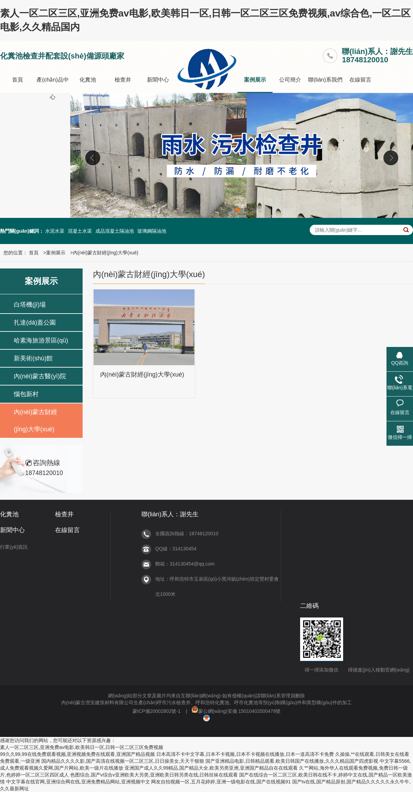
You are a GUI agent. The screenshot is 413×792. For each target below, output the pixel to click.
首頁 (17, 80)
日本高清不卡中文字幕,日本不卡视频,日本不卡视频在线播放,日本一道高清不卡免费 (245, 754)
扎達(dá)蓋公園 (35, 322)
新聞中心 (158, 80)
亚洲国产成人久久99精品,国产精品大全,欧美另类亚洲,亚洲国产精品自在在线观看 (211, 768)
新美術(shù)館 (33, 358)
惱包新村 (26, 394)
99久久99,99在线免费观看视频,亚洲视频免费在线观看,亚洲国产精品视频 (77, 754)
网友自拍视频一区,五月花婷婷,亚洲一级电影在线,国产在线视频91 (220, 781)
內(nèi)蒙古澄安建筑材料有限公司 (97, 702)
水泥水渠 (54, 231)
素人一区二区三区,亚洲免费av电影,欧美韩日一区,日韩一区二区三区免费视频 (81, 747)
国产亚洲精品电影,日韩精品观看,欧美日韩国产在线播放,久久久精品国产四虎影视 (291, 761)
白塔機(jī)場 (30, 304)
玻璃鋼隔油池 (151, 231)
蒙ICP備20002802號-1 (157, 711)
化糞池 (88, 80)
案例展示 (255, 80)
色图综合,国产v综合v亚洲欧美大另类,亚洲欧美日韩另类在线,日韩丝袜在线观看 (154, 775)
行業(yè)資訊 (14, 547)
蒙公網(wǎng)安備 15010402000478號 (236, 711)
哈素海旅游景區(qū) (41, 340)
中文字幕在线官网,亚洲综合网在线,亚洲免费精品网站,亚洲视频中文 (78, 781)
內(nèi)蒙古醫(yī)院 (40, 376)
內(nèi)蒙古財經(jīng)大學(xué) (105, 252)
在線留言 (360, 80)
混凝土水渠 (80, 231)
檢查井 (123, 80)
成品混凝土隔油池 (114, 231)
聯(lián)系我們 (325, 80)
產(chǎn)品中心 (52, 88)
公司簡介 (290, 80)
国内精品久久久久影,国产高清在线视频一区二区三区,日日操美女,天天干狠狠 (122, 761)
